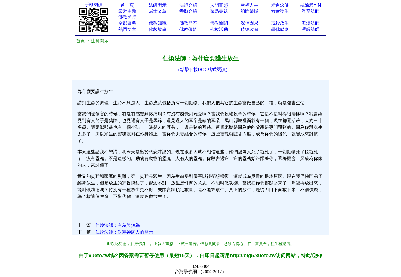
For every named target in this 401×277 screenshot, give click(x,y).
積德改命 (249, 29)
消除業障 (249, 11)
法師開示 (158, 5)
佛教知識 (158, 23)
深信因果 (249, 23)
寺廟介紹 (188, 11)
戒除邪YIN (310, 5)
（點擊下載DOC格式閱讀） (202, 69)
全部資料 (127, 23)
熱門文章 (127, 29)
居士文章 (158, 11)
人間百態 (219, 5)
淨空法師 (310, 11)
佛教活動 (219, 29)
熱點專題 (219, 11)
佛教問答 (188, 23)
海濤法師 (310, 23)
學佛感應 (280, 29)
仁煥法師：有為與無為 (117, 225)
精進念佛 (280, 5)
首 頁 (127, 5)
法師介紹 (188, 5)
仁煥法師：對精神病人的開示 (124, 232)
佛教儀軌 (188, 29)
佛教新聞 (219, 23)
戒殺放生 (280, 23)
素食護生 (280, 11)
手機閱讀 (93, 4)
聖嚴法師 (310, 29)
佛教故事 (158, 29)
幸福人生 (249, 5)
